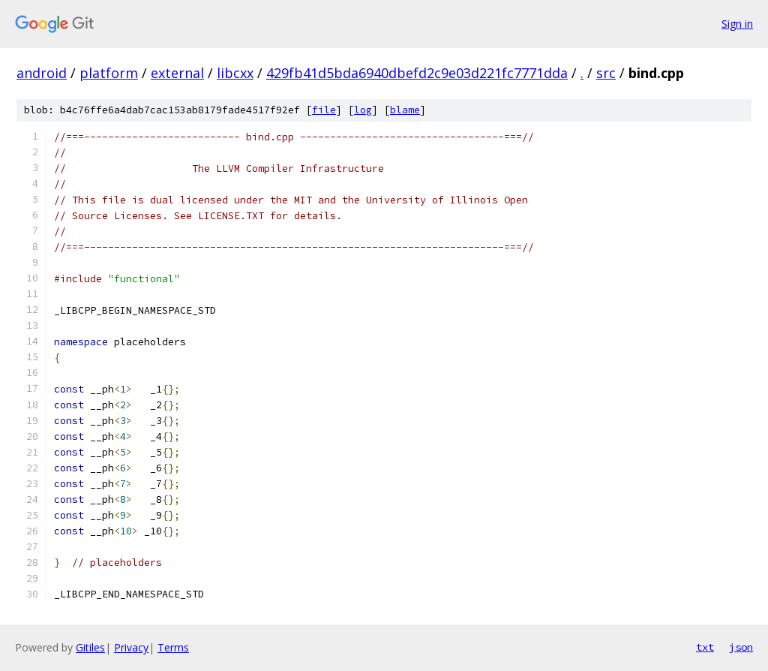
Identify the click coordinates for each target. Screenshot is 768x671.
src (606, 73)
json (741, 647)
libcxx (235, 73)
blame (405, 110)
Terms (173, 647)
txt (705, 647)
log (363, 110)
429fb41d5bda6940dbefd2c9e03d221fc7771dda (417, 73)
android (41, 73)
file (324, 110)
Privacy (131, 647)
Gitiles (90, 647)
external (177, 73)
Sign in (737, 24)
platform (109, 73)
